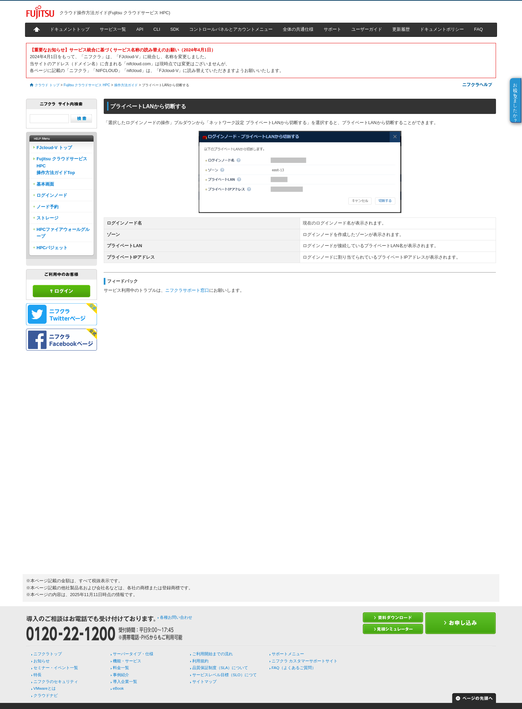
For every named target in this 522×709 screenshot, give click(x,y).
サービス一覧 (113, 29)
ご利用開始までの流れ (212, 654)
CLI (156, 29)
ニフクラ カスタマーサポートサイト (305, 661)
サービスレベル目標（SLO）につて (224, 675)
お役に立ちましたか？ (515, 100)
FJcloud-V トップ (54, 147)
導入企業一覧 (125, 682)
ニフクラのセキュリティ (55, 682)
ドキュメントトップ (70, 29)
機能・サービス (127, 661)
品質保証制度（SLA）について (220, 668)
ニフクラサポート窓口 (187, 290)
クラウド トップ (47, 85)
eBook (118, 688)
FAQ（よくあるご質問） (294, 668)
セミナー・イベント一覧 (55, 668)
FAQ (478, 29)
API (139, 29)
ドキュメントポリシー (442, 29)
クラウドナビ (45, 695)
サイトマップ (204, 682)
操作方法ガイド (126, 85)
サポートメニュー (288, 654)
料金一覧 (121, 668)
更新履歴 (401, 29)
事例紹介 (121, 675)
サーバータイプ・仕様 (133, 654)
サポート (332, 29)
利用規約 (200, 661)
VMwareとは (44, 688)
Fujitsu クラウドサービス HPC (87, 85)
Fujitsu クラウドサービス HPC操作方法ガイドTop (61, 165)
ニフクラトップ (47, 654)
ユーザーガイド (366, 29)
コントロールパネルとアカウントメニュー (231, 29)
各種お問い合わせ (176, 617)
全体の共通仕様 (298, 29)
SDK (174, 29)
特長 (37, 675)
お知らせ (41, 661)
